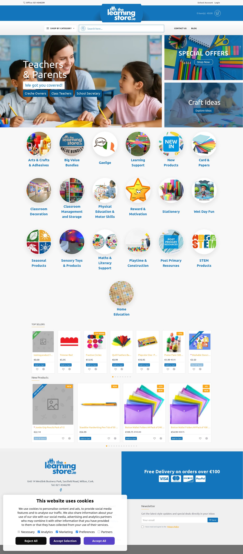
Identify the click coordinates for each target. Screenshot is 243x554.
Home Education (122, 311)
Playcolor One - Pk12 (148, 354)
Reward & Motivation (138, 211)
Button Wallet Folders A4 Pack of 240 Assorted (145, 427)
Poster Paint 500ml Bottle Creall (174, 354)
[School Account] (205, 2)
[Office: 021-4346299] (33, 2)
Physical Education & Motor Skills (105, 211)
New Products (171, 162)
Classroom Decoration (39, 211)
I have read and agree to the (160, 526)
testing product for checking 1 (44, 354)
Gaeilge (105, 162)
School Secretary (88, 93)
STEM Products (204, 263)
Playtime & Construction (138, 263)
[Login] (217, 2)
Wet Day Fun (204, 211)
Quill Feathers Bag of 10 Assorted (122, 354)
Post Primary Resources (171, 263)
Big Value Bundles (72, 162)
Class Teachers (61, 93)
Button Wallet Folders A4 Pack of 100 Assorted (190, 427)
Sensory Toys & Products (72, 263)
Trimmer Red (66, 354)
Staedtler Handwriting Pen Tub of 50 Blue (99, 427)
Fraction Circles (93, 354)
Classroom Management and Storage (72, 211)
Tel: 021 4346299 (60, 484)
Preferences (85, 532)
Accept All (99, 541)
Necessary (26, 532)
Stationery (171, 211)
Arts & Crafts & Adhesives (38, 162)
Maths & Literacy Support (105, 263)
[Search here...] (83, 28)
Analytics (45, 532)
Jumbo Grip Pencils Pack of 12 (49, 427)
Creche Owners (35, 93)
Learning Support (138, 162)
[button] (39, 364)
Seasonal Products (39, 263)
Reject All (31, 541)
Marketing (64, 532)
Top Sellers (38, 324)
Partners (105, 532)
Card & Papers (204, 162)
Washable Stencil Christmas (200, 354)
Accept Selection (65, 541)
